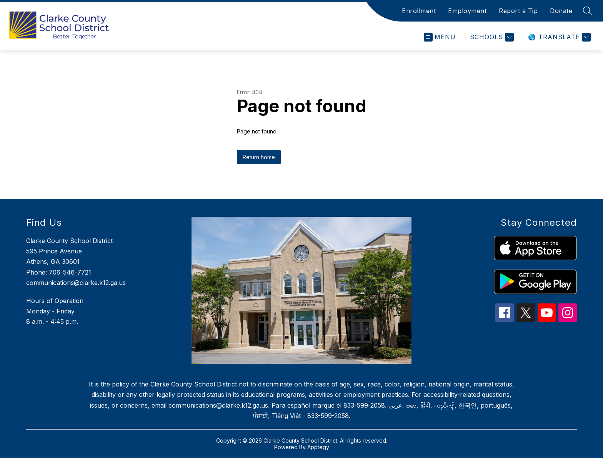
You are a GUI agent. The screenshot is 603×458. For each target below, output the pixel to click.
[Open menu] (440, 37)
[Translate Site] (558, 37)
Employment (467, 11)
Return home (259, 157)
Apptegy (318, 447)
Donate (561, 11)
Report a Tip (518, 11)
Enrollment (419, 11)
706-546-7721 (70, 272)
